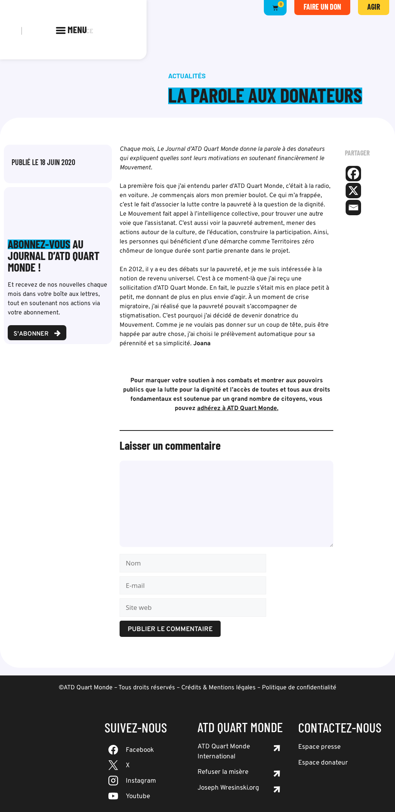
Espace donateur (323, 763)
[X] (353, 190)
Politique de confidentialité (299, 688)
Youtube (138, 796)
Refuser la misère (223, 772)
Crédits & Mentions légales (218, 688)
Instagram (141, 781)
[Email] (353, 207)
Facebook (140, 750)
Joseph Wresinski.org (228, 788)
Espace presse (319, 747)
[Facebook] (353, 173)
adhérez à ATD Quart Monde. (238, 408)
